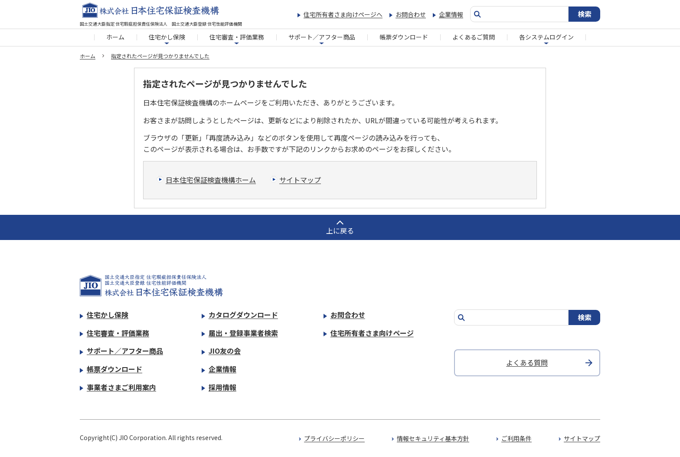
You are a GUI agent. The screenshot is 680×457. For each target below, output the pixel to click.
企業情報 (451, 14)
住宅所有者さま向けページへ (343, 14)
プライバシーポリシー (334, 438)
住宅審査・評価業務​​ (236, 37)
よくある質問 (527, 362)
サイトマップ (300, 179)
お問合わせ (411, 14)
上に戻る (340, 230)
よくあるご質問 (473, 37)
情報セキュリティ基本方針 (433, 438)
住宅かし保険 (167, 37)
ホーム (115, 37)
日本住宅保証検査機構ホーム (211, 179)
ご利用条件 (516, 438)
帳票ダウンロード (403, 37)
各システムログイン (546, 37)
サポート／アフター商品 (321, 37)
